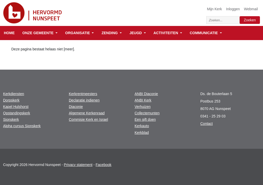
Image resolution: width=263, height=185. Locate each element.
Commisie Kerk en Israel (88, 119)
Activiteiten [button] (166, 33)
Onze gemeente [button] (38, 33)
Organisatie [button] (78, 33)
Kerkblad (142, 133)
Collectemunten (147, 113)
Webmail (251, 9)
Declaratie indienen (84, 100)
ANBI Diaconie (146, 94)
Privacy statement (78, 165)
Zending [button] (110, 33)
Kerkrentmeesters (83, 94)
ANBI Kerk (143, 100)
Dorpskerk (11, 100)
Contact (206, 124)
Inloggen (233, 9)
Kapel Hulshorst (16, 107)
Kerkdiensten (13, 94)
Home (9, 33)
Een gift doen (145, 119)
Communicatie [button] (204, 33)
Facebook (103, 165)
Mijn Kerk (214, 9)
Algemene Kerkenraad (87, 113)
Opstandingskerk (16, 113)
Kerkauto (142, 126)
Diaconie (76, 107)
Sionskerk (11, 119)
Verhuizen (143, 107)
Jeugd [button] (136, 33)
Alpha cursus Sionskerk (22, 126)
